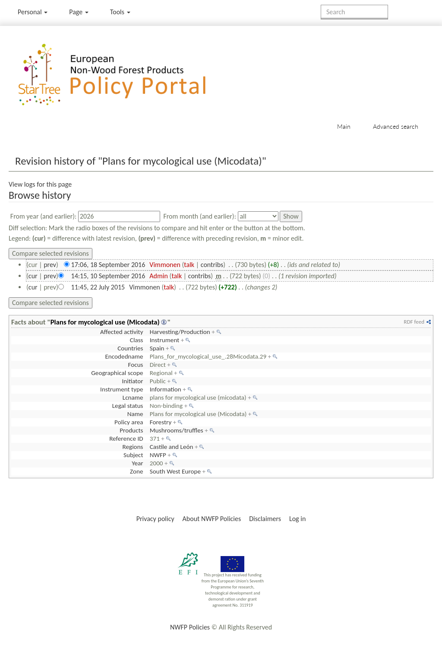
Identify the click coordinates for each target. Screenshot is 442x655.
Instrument (165, 340)
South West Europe (175, 471)
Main (343, 126)
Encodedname (124, 356)
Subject (133, 455)
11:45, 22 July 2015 (98, 287)
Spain (157, 348)
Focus (135, 365)
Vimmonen (164, 265)
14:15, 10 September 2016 (108, 276)
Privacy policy (155, 519)
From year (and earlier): (43, 216)
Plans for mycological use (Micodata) (105, 322)
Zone (136, 471)
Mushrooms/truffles (176, 430)
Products (131, 430)
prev (50, 265)
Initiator (132, 381)
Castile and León (171, 447)
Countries (130, 348)
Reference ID (126, 438)
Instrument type (121, 389)
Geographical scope (117, 373)
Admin (158, 276)
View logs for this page (40, 184)
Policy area (128, 422)
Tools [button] (120, 12)
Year (137, 463)
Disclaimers (265, 519)
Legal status (127, 406)
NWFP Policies (190, 627)
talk (189, 265)
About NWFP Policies (212, 519)
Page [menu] (78, 12)
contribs (212, 265)
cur (33, 276)
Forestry (161, 422)
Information (165, 389)
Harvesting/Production (180, 332)
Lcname (133, 397)
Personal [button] (32, 12)
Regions (132, 447)
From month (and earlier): (199, 216)
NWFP (158, 455)
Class (136, 340)
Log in (297, 519)
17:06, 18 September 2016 (108, 265)
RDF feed (414, 321)
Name (135, 414)
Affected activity (121, 332)
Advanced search (395, 126)
